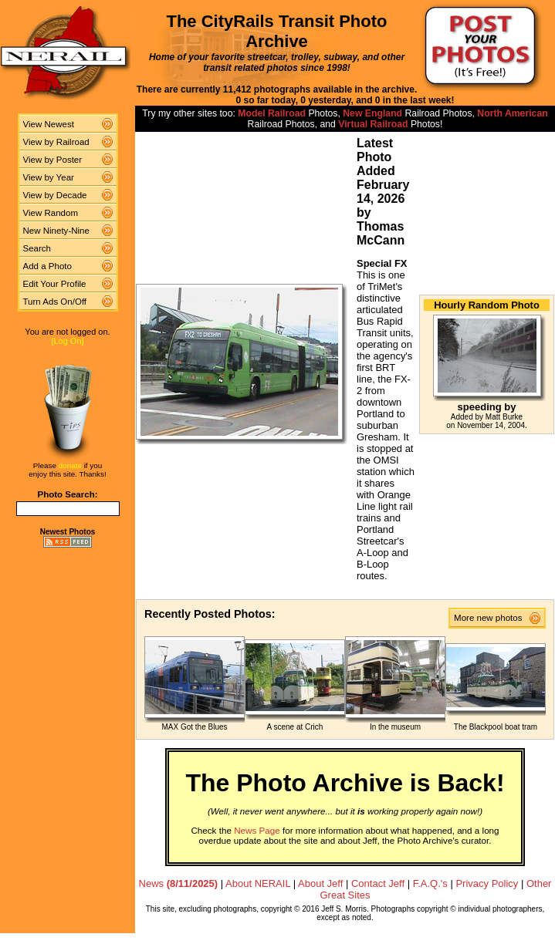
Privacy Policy (486, 883)
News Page (257, 830)
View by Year (48, 177)
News (178, 883)
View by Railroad (56, 142)
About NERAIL (257, 883)
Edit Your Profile (54, 283)
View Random (50, 212)
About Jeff (320, 883)
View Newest (48, 124)
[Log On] (67, 341)
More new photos (492, 617)
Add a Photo (47, 266)
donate (70, 465)
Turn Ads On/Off (55, 301)
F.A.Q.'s (430, 883)
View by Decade (55, 195)
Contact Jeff (377, 883)
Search (37, 248)
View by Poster (53, 159)
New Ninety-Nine (56, 230)
